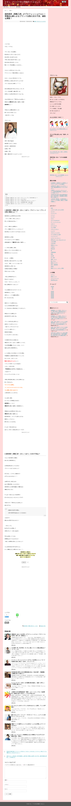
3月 (52, 287)
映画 (52, 254)
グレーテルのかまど (55, 220)
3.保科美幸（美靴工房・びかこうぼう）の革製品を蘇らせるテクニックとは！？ (20, 200)
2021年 (52, 294)
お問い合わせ (6, 6)
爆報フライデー (54, 262)
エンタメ (53, 216)
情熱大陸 (53, 248)
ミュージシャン (54, 236)
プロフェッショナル (41, 21)
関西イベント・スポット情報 (57, 268)
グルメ (52, 218)
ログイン (53, 274)
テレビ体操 (53, 227)
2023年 (52, 291)
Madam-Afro (42, 625)
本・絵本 (53, 257)
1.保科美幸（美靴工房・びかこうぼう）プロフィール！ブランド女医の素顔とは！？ (21, 197)
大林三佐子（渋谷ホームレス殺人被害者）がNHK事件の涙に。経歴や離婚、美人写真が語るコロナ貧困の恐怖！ (59, 334)
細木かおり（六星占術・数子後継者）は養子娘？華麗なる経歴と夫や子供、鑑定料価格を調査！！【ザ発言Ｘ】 (25, 756)
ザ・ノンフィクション (56, 222)
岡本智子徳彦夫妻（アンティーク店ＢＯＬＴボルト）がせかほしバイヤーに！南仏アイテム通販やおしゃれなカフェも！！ (25, 752)
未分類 (52, 255)
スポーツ (53, 223)
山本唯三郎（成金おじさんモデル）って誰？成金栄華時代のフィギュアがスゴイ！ (59, 187)
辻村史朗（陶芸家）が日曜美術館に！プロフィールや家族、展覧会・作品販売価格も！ (59, 200)
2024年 (52, 286)
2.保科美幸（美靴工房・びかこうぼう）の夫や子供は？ (16, 199)
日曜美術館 (53, 252)
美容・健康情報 (54, 264)
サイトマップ (12, 6)
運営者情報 (18, 6)
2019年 (52, 296)
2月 (52, 289)
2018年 (52, 297)
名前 (6, 780)
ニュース (53, 231)
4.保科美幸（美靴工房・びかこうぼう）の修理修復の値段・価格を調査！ (19, 202)
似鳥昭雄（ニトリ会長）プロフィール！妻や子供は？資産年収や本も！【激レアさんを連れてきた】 (59, 311)
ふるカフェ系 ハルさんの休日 (57, 209)
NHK (35, 21)
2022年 (52, 292)
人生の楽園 (53, 241)
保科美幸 (26, 625)
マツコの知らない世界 (56, 234)
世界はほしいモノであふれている (58, 239)
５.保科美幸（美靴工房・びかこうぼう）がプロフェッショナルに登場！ (19, 203)
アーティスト (54, 213)
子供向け (53, 247)
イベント (53, 215)
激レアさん (53, 261)
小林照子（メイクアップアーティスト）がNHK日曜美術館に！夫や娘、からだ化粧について (59, 191)
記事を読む (13, 645)
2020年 (52, 295)
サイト (6, 789)
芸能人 (52, 266)
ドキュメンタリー (55, 229)
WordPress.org (54, 280)
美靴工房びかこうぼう (33, 625)
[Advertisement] (25, 32)
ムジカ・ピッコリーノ (56, 238)
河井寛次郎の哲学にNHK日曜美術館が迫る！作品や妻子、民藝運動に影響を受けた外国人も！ (59, 196)
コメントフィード (55, 278)
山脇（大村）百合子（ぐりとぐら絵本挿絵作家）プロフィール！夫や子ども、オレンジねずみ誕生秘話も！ (59, 323)
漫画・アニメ (54, 259)
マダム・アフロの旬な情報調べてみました (22, 2)
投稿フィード (54, 276)
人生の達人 (53, 243)
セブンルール (54, 225)
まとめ (6, 205)
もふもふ (53, 211)
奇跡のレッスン (54, 245)
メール (7, 784)
